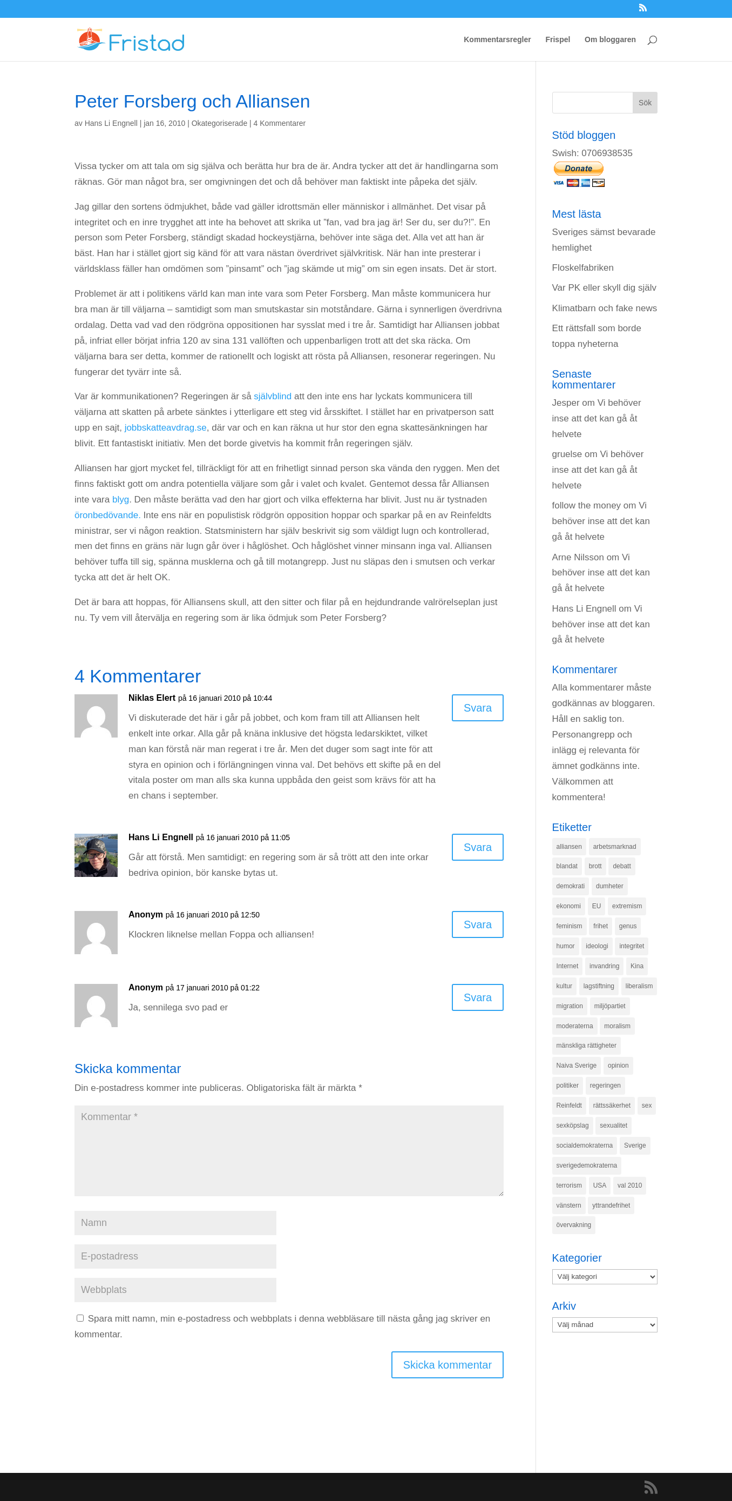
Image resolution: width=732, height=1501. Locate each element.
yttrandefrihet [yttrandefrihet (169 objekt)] (611, 1205)
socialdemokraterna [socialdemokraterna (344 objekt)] (585, 1145)
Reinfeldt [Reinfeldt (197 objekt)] (569, 1105)
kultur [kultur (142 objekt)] (564, 986)
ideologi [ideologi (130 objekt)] (597, 946)
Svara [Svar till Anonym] (478, 924)
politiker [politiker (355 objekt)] (568, 1085)
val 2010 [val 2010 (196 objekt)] (630, 1185)
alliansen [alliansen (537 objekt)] (569, 846)
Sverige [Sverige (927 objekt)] (635, 1145)
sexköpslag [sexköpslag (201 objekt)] (573, 1125)
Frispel (557, 40)
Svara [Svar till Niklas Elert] (478, 708)
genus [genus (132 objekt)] (628, 926)
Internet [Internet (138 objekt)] (568, 966)
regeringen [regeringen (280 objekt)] (605, 1085)
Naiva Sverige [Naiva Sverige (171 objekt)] (577, 1065)
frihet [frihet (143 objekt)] (600, 926)
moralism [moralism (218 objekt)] (617, 1026)
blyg (120, 499)
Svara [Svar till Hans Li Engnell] (478, 847)
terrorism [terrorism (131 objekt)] (569, 1185)
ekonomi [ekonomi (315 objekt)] (569, 906)
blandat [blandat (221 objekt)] (567, 866)
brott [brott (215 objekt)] (595, 866)
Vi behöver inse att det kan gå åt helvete (596, 418)
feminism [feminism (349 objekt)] (569, 926)
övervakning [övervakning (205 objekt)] (574, 1225)
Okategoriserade (220, 123)
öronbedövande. (107, 515)
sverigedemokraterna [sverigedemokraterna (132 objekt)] (587, 1165)
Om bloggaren (610, 40)
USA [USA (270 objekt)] (600, 1185)
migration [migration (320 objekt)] (570, 1006)
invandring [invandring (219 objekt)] (604, 966)
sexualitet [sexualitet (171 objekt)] (613, 1125)
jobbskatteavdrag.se (166, 428)
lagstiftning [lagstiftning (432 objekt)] (599, 986)
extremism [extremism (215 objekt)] (627, 906)
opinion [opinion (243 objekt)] (618, 1065)
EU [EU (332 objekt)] (596, 906)
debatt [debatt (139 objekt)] (622, 866)
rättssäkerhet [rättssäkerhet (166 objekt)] (612, 1105)
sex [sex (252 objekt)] (647, 1105)
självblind (273, 396)
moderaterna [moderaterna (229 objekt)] (575, 1026)
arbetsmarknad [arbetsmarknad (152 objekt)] (614, 846)
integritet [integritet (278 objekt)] (631, 946)
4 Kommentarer (280, 123)
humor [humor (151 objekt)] (566, 946)
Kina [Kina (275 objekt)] (637, 966)
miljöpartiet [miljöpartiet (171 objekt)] (610, 1006)
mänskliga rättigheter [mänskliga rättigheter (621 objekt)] (586, 1045)
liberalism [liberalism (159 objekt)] (639, 986)
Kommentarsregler (497, 40)
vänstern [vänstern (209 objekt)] (569, 1205)
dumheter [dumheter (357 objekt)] (609, 886)
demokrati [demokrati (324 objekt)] (571, 886)
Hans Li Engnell (111, 123)
